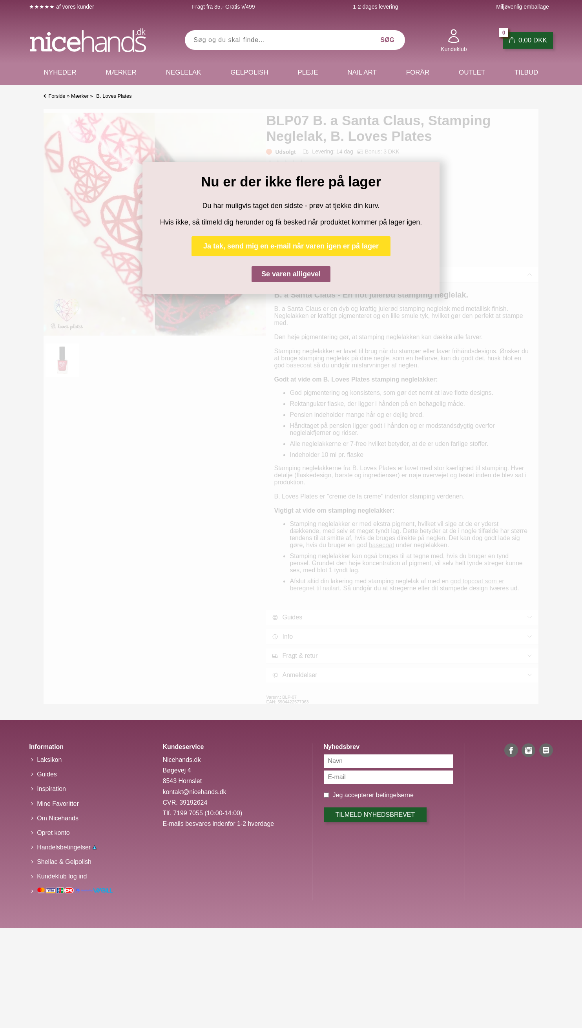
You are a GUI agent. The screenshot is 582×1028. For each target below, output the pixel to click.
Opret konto (53, 832)
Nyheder (60, 72)
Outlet (472, 72)
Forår (418, 72)
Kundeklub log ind (62, 876)
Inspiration (51, 788)
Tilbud (526, 72)
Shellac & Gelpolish (64, 861)
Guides (47, 774)
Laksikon (49, 759)
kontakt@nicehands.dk (194, 792)
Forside (56, 96)
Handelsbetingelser (66, 847)
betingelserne (395, 795)
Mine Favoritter (58, 803)
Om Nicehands (57, 818)
